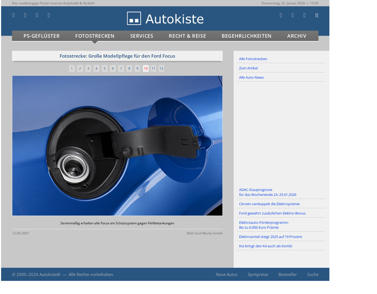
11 (153, 68)
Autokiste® (49, 274)
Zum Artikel (248, 68)
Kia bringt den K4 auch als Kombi (265, 245)
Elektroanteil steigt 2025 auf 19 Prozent (270, 236)
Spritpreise (258, 274)
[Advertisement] (281, 133)
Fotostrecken (94, 36)
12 (161, 68)
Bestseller (288, 274)
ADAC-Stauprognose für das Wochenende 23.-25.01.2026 (267, 192)
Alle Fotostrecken (253, 58)
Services (141, 36)
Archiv (296, 36)
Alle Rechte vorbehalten (91, 274)
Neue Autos (226, 274)
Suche (312, 274)
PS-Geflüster (42, 36)
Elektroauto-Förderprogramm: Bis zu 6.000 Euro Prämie (264, 225)
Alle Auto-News (251, 77)
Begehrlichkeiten (247, 36)
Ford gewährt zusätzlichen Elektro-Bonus (272, 213)
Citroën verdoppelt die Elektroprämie (269, 203)
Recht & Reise (187, 36)
